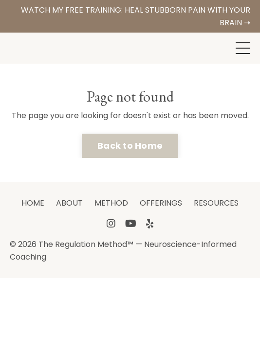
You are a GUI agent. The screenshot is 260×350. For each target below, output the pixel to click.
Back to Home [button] (130, 146)
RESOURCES (216, 203)
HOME (32, 203)
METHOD (111, 203)
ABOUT (69, 203)
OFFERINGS (161, 203)
